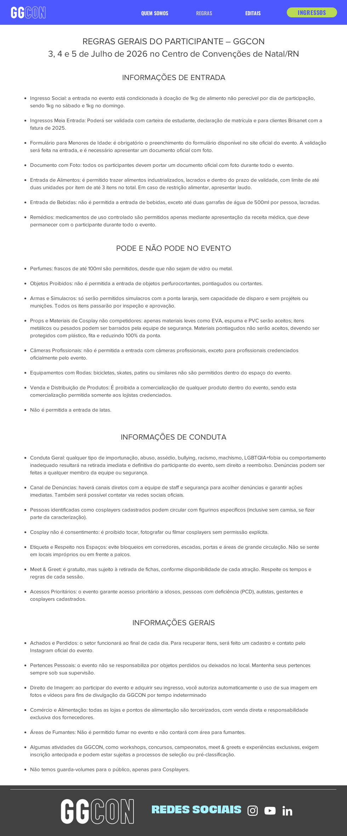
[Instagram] (253, 811)
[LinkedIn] (287, 811)
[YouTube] (270, 811)
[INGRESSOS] (312, 12)
